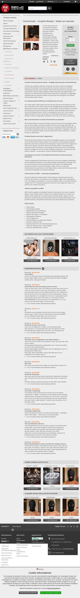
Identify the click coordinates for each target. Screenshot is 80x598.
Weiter (38, 47)
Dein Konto (20, 535)
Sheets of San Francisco (9, 123)
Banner (3, 543)
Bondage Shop (7, 46)
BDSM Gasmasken (9, 78)
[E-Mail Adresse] (9, 134)
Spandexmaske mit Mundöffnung (36, 211)
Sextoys (5, 23)
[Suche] (49, 8)
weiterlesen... (55, 55)
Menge (70, 36)
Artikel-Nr (46, 57)
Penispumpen (7, 33)
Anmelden (66, 1)
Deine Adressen (22, 547)
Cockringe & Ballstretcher (10, 28)
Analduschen (6, 93)
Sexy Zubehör (7, 121)
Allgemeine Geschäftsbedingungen (8, 549)
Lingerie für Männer (8, 116)
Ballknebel (7, 82)
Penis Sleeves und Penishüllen (11, 31)
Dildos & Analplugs (8, 21)
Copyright (4, 562)
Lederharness (7, 113)
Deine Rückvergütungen (22, 544)
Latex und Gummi (8, 110)
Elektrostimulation (8, 98)
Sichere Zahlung (6, 553)
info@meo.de (60, 553)
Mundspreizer (8, 85)
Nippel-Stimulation (8, 43)
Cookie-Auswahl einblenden (28, 593)
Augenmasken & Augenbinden (8, 60)
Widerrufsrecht (6, 555)
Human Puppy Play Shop (10, 108)
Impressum (4, 564)
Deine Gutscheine (22, 556)
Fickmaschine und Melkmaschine (8, 37)
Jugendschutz (36, 546)
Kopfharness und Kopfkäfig (11, 68)
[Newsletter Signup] (17, 134)
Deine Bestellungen (21, 539)
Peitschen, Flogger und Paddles (9, 102)
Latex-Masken (8, 71)
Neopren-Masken (9, 55)
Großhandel (5, 546)
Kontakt (31, 1)
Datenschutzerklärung (53, 588)
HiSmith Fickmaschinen (9, 41)
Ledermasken (8, 51)
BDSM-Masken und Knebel (10, 48)
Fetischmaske (30, 207)
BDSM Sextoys (7, 105)
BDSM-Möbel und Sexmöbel (10, 95)
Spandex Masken (9, 75)
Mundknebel (7, 64)
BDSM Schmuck (7, 118)
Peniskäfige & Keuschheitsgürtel (8, 89)
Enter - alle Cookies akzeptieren (50, 593)
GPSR (40, 78)
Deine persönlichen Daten (21, 551)
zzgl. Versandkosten (70, 31)
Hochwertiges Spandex (33, 209)
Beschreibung (30, 78)
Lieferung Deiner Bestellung (6, 558)
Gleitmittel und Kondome (10, 26)
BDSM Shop (5, 541)
